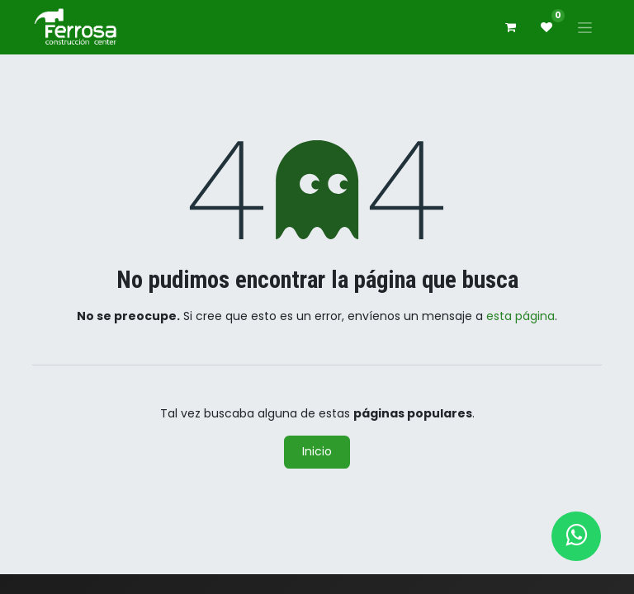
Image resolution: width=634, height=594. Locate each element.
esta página (520, 316)
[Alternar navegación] (585, 27)
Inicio (317, 451)
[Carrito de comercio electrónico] (510, 27)
